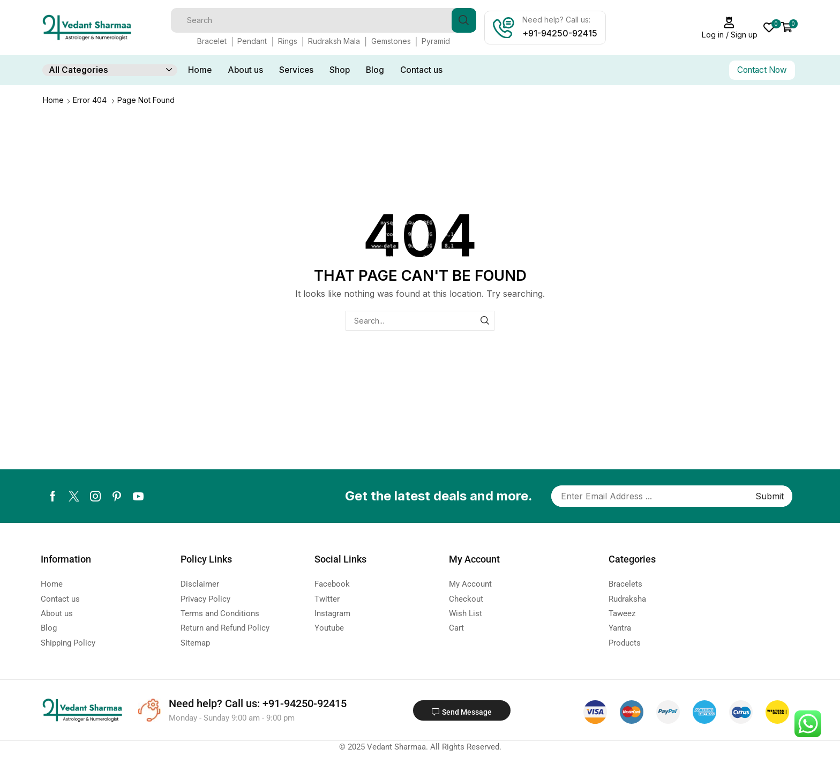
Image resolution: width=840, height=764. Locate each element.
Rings (287, 41)
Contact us (421, 70)
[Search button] (464, 20)
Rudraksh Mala (334, 41)
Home (200, 70)
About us (245, 70)
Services (296, 70)
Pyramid (436, 41)
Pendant (252, 41)
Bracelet (212, 41)
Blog (375, 70)
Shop (339, 70)
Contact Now (762, 70)
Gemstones (391, 41)
